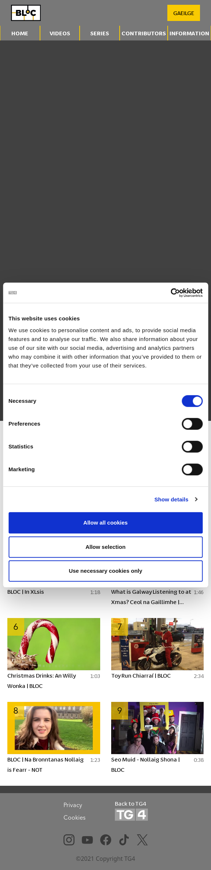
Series (99, 33)
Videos (60, 33)
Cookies (74, 817)
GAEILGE (183, 12)
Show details (171, 499)
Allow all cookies (105, 522)
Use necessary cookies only (105, 571)
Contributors (143, 33)
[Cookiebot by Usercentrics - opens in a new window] (170, 293)
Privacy (72, 805)
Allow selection (105, 547)
